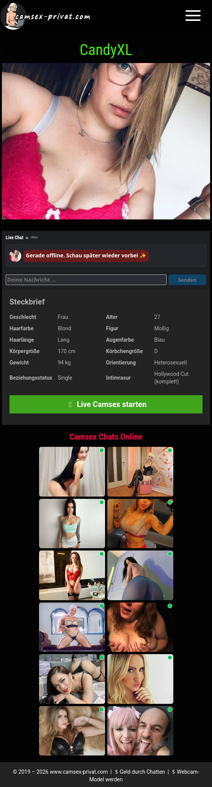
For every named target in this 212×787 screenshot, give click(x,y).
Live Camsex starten (106, 404)
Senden (187, 279)
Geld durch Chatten (139, 772)
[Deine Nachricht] (86, 279)
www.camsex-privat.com (79, 772)
